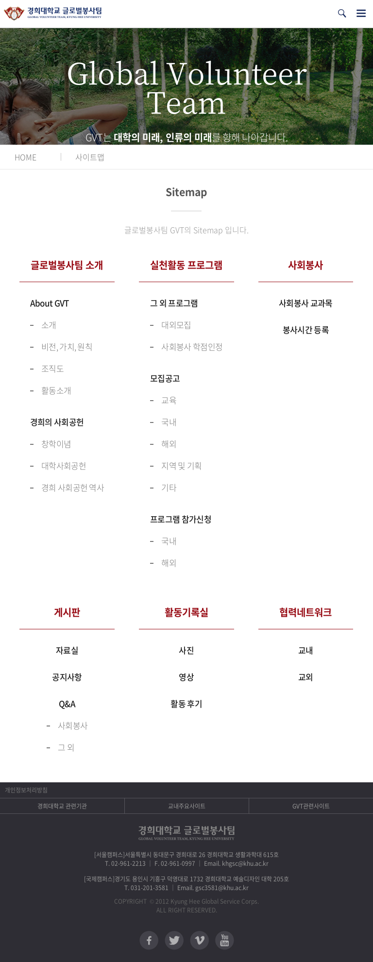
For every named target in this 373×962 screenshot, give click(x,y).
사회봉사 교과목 (305, 303)
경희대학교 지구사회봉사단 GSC (53, 14)
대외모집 (176, 325)
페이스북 (148, 940)
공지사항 (67, 677)
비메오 (199, 940)
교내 (305, 650)
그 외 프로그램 (174, 303)
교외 (305, 677)
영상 (186, 677)
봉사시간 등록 (306, 329)
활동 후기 (186, 703)
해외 (168, 444)
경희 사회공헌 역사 (72, 487)
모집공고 (165, 378)
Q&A (67, 703)
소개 (48, 325)
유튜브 (224, 940)
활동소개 (56, 390)
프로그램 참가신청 (180, 519)
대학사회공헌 (63, 465)
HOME (25, 157)
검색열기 (342, 13)
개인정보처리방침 (26, 790)
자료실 (67, 650)
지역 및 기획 (181, 465)
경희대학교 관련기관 (62, 806)
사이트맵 (89, 157)
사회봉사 (72, 725)
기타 (168, 487)
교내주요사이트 (186, 806)
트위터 (174, 940)
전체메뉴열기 (361, 13)
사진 (186, 650)
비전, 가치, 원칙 (66, 346)
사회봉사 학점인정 (191, 346)
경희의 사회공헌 (57, 422)
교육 (168, 400)
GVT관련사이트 (311, 806)
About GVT (49, 303)
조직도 (52, 368)
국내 (168, 422)
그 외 (66, 747)
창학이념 (56, 444)
